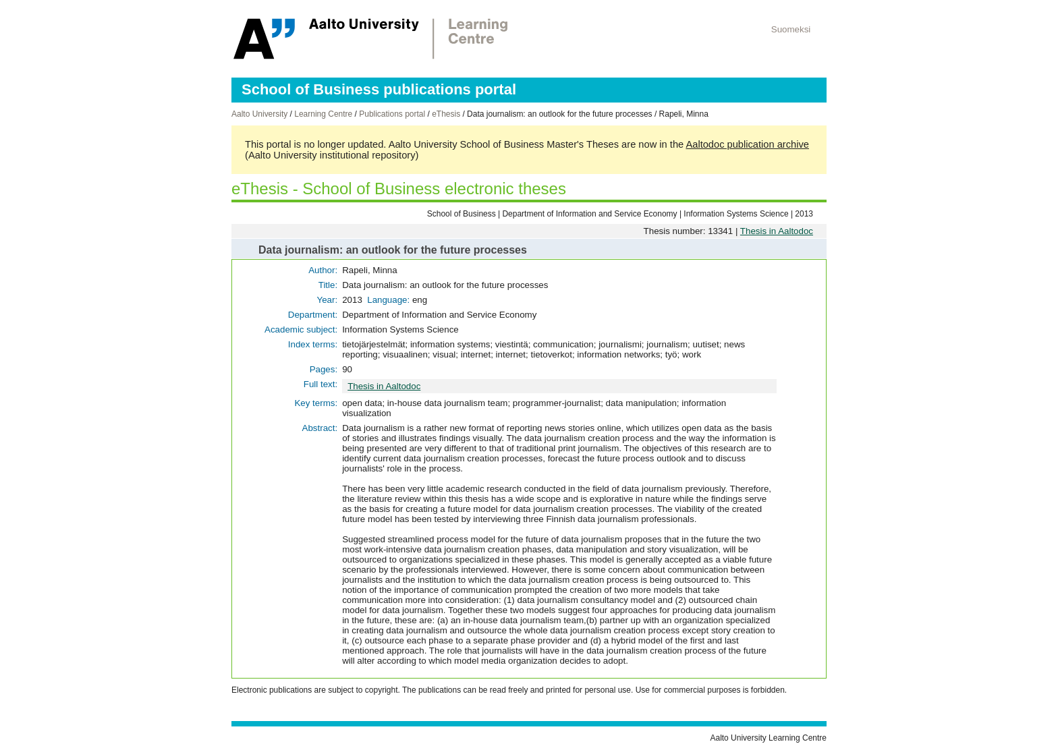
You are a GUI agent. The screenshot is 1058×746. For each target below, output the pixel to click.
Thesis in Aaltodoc (776, 231)
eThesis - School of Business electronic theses (398, 188)
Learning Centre (323, 114)
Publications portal (392, 114)
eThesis (446, 114)
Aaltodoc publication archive (747, 144)
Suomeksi (791, 29)
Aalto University (259, 114)
